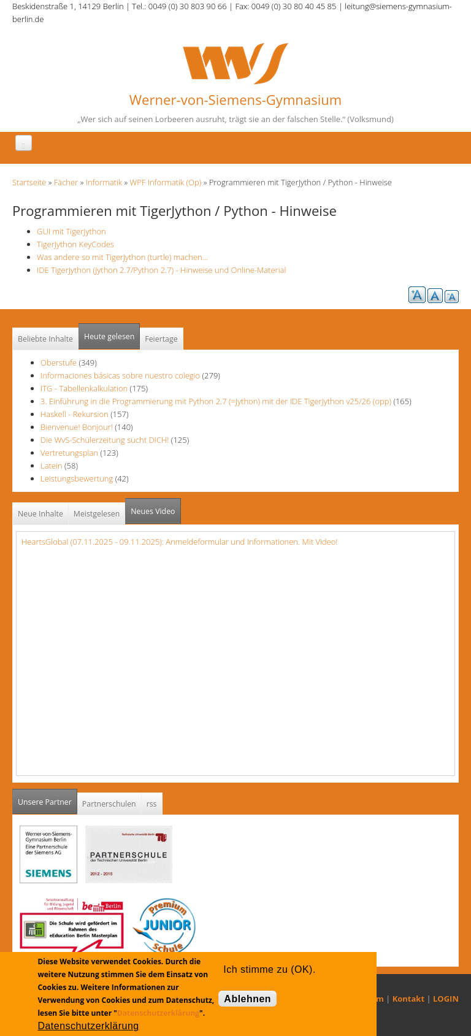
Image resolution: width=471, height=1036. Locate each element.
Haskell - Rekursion (74, 414)
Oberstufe (58, 362)
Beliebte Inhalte (45, 339)
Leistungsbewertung (76, 478)
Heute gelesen (109, 336)
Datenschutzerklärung (158, 1013)
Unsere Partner (47, 798)
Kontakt (408, 998)
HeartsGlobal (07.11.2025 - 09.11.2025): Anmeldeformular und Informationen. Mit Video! (179, 541)
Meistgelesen (97, 513)
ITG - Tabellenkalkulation (84, 388)
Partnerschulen (109, 804)
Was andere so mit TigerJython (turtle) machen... (122, 257)
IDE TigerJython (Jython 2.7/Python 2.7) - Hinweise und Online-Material (161, 269)
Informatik (104, 182)
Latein (51, 465)
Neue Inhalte (40, 513)
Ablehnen (247, 999)
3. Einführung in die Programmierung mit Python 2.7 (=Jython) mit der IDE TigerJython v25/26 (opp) (215, 401)
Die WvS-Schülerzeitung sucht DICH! (104, 439)
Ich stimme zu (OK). (269, 969)
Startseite (29, 182)
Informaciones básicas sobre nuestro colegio (120, 375)
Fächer (66, 182)
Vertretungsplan (69, 452)
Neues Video (153, 511)
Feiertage (161, 339)
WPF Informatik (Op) (166, 182)
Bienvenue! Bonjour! (76, 426)
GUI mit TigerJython (71, 231)
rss (152, 804)
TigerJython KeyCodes (75, 244)
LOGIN (446, 998)
